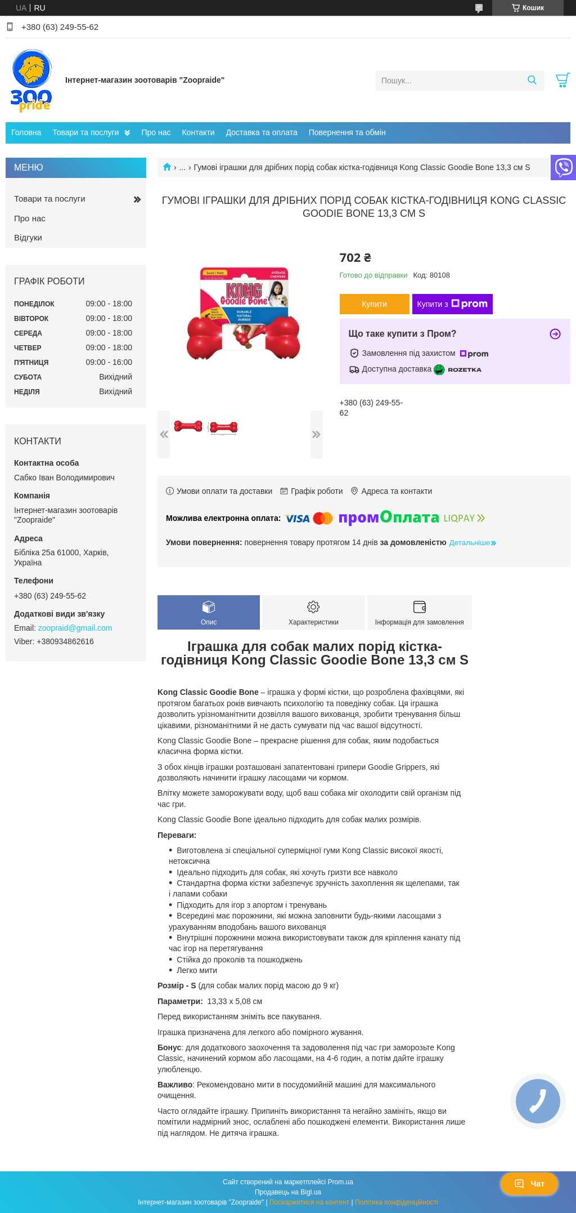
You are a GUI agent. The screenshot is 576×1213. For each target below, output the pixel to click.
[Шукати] (531, 80)
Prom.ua (340, 1182)
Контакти (198, 132)
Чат (529, 1184)
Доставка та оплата (262, 132)
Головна (26, 132)
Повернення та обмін (347, 132)
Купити (374, 304)
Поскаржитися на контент (309, 1202)
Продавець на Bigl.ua (288, 1192)
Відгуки (28, 237)
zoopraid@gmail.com (75, 627)
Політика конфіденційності (396, 1202)
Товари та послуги (85, 132)
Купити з (452, 304)
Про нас (155, 132)
